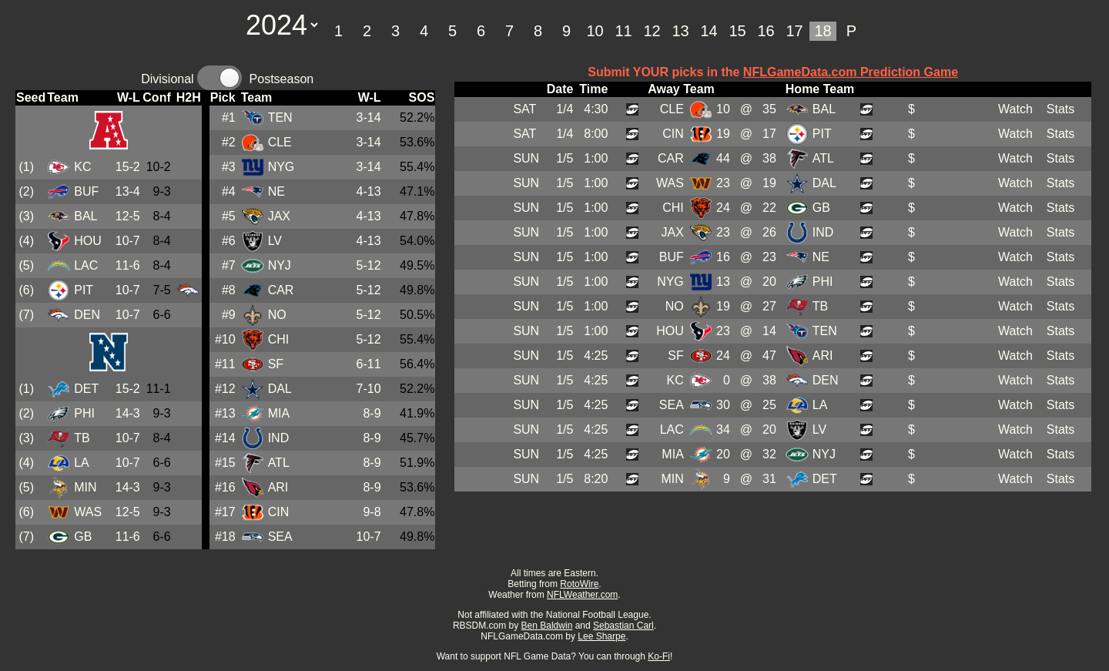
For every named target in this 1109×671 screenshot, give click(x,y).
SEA (280, 536)
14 (708, 30)
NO (277, 314)
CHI (279, 339)
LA (81, 462)
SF (275, 364)
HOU (88, 240)
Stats (1060, 109)
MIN (85, 487)
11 (623, 30)
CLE (280, 142)
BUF (86, 191)
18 (822, 30)
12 (651, 30)
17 (794, 30)
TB (81, 438)
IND (279, 438)
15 (737, 30)
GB (83, 536)
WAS (88, 511)
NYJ (279, 265)
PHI (84, 413)
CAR (281, 290)
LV (275, 240)
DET (86, 388)
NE (276, 191)
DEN (87, 314)
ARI (278, 487)
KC (82, 166)
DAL (280, 388)
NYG (281, 166)
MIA (279, 413)
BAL (85, 216)
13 (680, 30)
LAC (86, 265)
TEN (280, 117)
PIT (83, 290)
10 (594, 30)
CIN (279, 511)
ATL (279, 462)
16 (765, 30)
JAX (279, 216)
